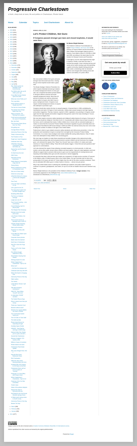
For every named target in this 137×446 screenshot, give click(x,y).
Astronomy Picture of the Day (19, 132)
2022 (11, 39)
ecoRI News (106, 118)
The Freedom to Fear (16, 137)
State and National (45, 182)
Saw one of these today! (17, 171)
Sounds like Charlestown (17, 336)
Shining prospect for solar (18, 259)
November (14, 67)
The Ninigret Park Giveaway (18, 210)
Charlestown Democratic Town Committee (114, 102)
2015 (11, 56)
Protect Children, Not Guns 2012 (80, 47)
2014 (11, 58)
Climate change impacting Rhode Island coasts (18, 224)
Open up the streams (16, 227)
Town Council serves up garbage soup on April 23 (18, 220)
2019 (11, 46)
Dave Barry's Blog (108, 124)
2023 (11, 37)
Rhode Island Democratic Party (111, 120)
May (12, 81)
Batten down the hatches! (18, 240)
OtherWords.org (54, 174)
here (119, 48)
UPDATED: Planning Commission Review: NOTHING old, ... (17, 145)
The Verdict (14, 281)
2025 (11, 32)
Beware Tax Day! (15, 403)
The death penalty (16, 320)
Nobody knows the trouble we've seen (18, 213)
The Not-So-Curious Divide (18, 107)
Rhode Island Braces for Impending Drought (17, 323)
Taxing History (15, 165)
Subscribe (115, 73)
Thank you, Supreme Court (18, 305)
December (14, 65)
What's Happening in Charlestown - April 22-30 (18, 262)
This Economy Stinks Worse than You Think (18, 124)
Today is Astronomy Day (17, 134)
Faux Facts (14, 181)
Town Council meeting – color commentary (19, 203)
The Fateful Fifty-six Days (18, 299)
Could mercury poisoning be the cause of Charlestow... (18, 118)
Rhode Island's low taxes (17, 344)
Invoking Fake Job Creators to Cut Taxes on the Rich (18, 365)
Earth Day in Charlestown (18, 242)
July (12, 77)
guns (39, 182)
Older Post (92, 188)
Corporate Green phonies (18, 237)
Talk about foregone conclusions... (16, 288)
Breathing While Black (17, 193)
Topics (36, 22)
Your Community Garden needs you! (17, 314)
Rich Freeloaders (15, 358)
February (14, 409)
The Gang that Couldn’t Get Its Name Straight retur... (18, 190)
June (12, 79)
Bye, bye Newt (15, 121)
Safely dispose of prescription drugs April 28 (19, 162)
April (12, 84)
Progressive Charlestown (38, 9)
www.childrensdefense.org (68, 173)
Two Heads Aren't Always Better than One (18, 110)
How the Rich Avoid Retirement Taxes (16, 355)
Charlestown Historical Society (111, 110)
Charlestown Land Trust (109, 106)
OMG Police (14, 155)
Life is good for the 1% (17, 187)
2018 (11, 49)
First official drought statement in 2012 (16, 252)
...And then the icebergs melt (18, 268)
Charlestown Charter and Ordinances (113, 98)
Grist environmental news (110, 122)
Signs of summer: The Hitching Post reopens (17, 114)
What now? (14, 266)
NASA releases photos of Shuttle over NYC (17, 104)
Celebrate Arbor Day (16, 141)
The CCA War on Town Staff (18, 317)
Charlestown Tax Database (110, 100)
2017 (11, 51)
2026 (11, 30)
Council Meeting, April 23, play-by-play (18, 206)
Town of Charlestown (108, 96)
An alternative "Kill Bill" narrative (17, 296)
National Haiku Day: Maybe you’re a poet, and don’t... (18, 333)
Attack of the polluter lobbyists (19, 387)
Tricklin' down (14, 385)
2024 (11, 34)
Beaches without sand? (17, 307)
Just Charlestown (52, 22)
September (14, 72)
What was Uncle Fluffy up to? (19, 99)
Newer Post (37, 188)
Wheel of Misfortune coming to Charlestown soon (18, 168)
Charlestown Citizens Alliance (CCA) (113, 104)
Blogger (72, 434)
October (13, 70)
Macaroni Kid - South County (111, 126)
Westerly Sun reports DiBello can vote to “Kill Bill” (18, 310)
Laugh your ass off (16, 200)
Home (10, 22)
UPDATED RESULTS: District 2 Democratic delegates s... (19, 177)
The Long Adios (15, 101)
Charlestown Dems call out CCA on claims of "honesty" (18, 370)
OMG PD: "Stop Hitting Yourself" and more (17, 292)
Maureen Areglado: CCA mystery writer (17, 339)
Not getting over (15, 127)
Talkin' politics (14, 279)
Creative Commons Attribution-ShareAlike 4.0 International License (51, 426)
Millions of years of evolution (18, 342)
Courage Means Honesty (17, 129)
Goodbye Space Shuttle (17, 326)
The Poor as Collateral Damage (17, 196)
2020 (11, 44)
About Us (69, 22)
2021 (11, 42)
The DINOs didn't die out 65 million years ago (18, 92)
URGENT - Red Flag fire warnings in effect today (18, 329)
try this (108, 33)
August (13, 74)
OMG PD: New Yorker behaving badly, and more (18, 361)
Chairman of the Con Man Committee (18, 382)
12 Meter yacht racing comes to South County (19, 398)
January (13, 411)
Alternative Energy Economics (16, 158)
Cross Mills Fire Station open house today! (18, 234)
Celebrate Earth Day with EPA (19, 270)
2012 (11, 63)
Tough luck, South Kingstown (19, 139)
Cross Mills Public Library (110, 108)
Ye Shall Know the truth (17, 153)
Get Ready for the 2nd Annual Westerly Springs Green (19, 394)
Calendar (23, 22)
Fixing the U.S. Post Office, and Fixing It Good (18, 374)
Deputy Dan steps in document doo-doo (17, 390)
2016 (11, 53)
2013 (11, 60)
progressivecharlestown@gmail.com (117, 43)
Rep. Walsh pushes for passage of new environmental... (17, 87)
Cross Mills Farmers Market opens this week (18, 95)
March (13, 406)
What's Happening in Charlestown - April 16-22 (18, 378)
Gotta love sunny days (17, 174)
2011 (11, 414)
